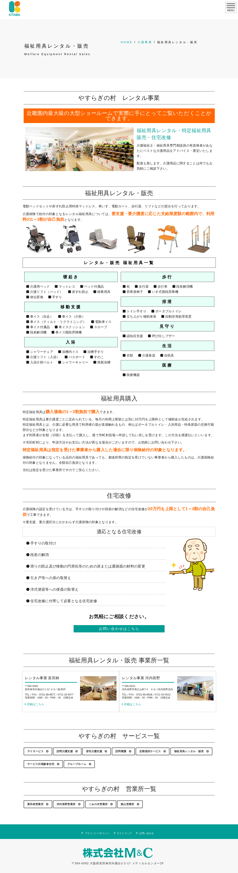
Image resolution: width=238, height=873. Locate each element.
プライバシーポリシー (97, 833)
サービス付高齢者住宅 (43, 764)
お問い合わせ (146, 833)
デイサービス (38, 751)
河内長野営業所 (68, 804)
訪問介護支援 (67, 751)
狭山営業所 (130, 804)
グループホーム (79, 764)
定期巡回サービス (152, 751)
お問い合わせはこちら (119, 629)
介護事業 (145, 42)
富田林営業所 (38, 804)
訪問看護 (123, 751)
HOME (127, 42)
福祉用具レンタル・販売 (191, 751)
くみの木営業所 (101, 804)
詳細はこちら (34, 704)
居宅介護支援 (96, 751)
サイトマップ (124, 833)
